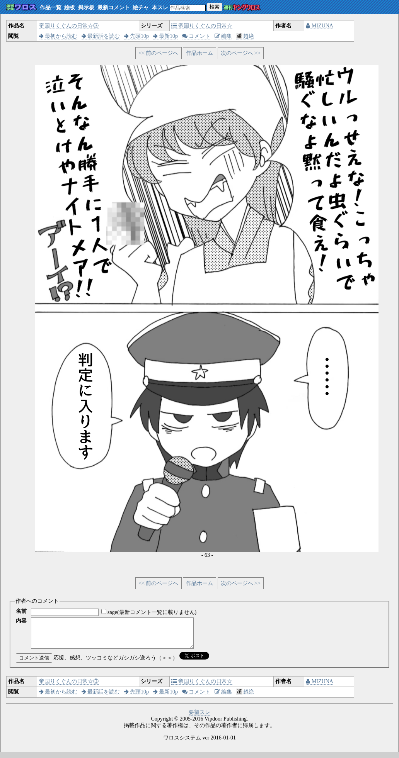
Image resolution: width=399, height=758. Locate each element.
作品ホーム (199, 53)
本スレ (160, 7)
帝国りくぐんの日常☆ (201, 26)
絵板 (69, 7)
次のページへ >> (241, 53)
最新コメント (113, 7)
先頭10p (136, 36)
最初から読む (58, 36)
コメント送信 (34, 663)
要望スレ (199, 718)
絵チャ (141, 7)
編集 (223, 36)
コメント (196, 36)
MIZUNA (319, 26)
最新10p (165, 36)
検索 (215, 7)
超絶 (245, 36)
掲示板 (86, 7)
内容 (21, 621)
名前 (21, 611)
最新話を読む (101, 36)
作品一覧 (50, 7)
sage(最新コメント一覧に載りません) (151, 612)
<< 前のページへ (158, 53)
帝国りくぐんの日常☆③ (69, 26)
